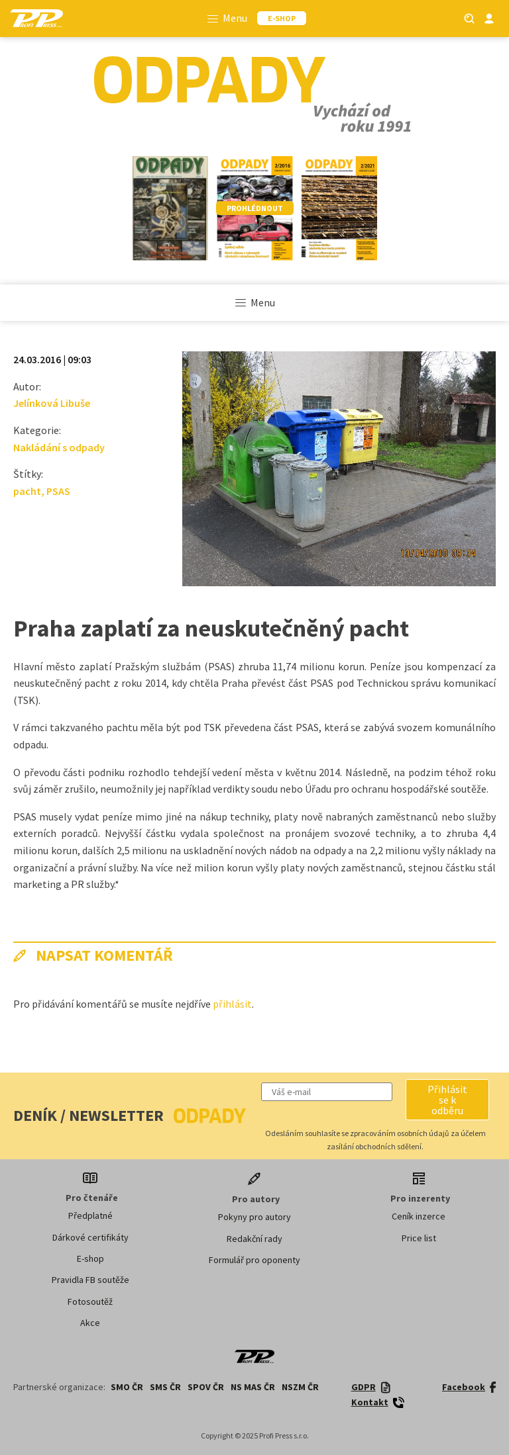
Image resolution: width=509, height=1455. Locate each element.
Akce (90, 1323)
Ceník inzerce (418, 1216)
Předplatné (90, 1215)
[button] (447, 1099)
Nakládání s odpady (59, 447)
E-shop (90, 1258)
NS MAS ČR (253, 1387)
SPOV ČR (206, 1387)
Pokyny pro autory (254, 1217)
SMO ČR (127, 1387)
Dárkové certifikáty (90, 1237)
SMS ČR (165, 1387)
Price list (419, 1238)
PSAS (58, 491)
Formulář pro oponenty (254, 1260)
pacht (27, 491)
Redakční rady (254, 1239)
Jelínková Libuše (51, 403)
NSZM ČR (300, 1387)
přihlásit (232, 1003)
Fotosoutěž (90, 1301)
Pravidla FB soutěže (90, 1280)
